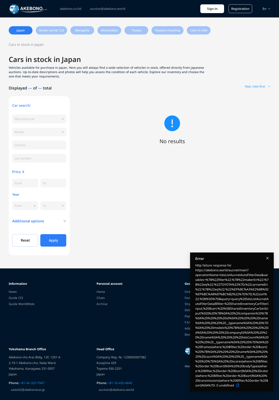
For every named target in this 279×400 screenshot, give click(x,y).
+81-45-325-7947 (31, 383)
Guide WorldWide (21, 304)
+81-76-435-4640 (119, 383)
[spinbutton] (25, 183)
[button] (39, 221)
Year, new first (257, 86)
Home (101, 292)
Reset (25, 240)
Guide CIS (16, 298)
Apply (53, 240)
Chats (101, 298)
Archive (102, 304)
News (13, 292)
